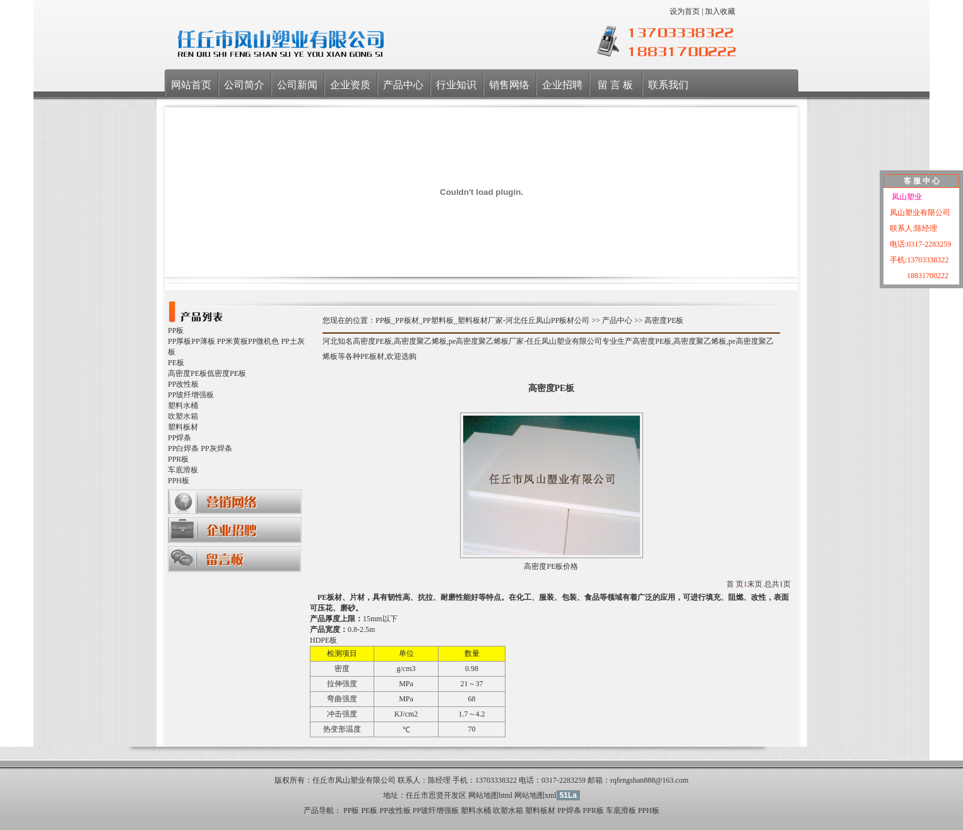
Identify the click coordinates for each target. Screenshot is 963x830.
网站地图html (490, 795)
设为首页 (685, 11)
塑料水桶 (183, 405)
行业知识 (456, 84)
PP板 (176, 330)
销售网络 (509, 84)
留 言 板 (615, 84)
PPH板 (178, 480)
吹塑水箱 (183, 416)
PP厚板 (179, 341)
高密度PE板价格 (551, 566)
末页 (754, 584)
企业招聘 (562, 84)
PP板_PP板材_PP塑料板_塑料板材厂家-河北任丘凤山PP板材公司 (482, 320)
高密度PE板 (187, 373)
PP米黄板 (232, 341)
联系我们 (668, 84)
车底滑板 (183, 469)
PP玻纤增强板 (191, 394)
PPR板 (178, 459)
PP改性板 (183, 384)
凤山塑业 (906, 196)
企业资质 (350, 84)
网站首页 (191, 84)
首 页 (734, 584)
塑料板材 (183, 427)
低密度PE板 (226, 373)
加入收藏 (720, 11)
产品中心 (403, 84)
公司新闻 (297, 84)
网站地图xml (535, 795)
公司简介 (244, 84)
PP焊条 (179, 437)
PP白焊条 (183, 448)
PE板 (176, 362)
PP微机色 (263, 341)
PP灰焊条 (216, 448)
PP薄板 (203, 341)
